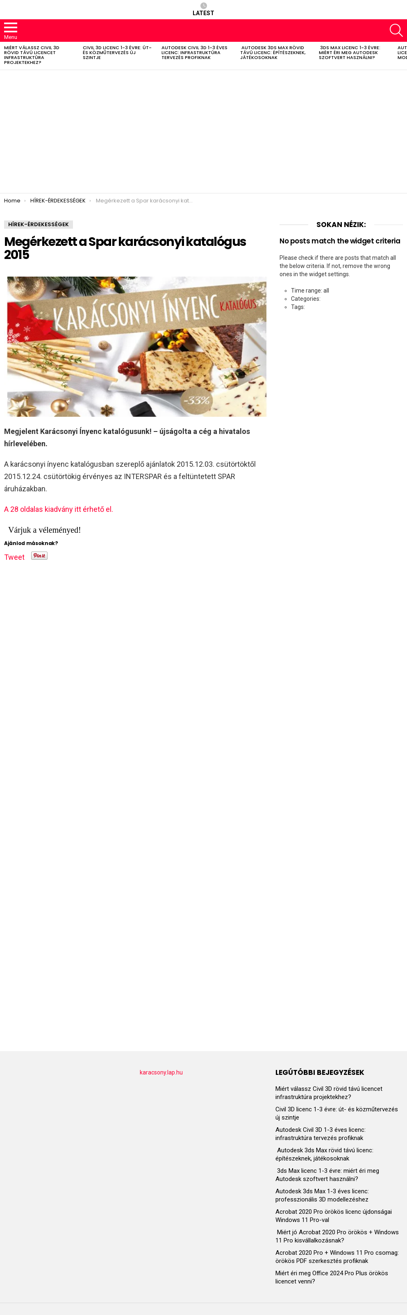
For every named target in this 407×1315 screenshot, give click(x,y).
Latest (203, 9)
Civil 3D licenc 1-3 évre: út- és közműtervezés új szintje (117, 52)
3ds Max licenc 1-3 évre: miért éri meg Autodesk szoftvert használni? (349, 52)
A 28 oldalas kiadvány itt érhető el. (58, 509)
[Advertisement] (203, 131)
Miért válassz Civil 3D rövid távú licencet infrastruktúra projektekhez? (31, 55)
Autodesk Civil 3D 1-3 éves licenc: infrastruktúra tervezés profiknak (194, 52)
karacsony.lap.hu (161, 1072)
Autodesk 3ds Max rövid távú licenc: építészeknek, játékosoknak (272, 52)
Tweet (14, 556)
